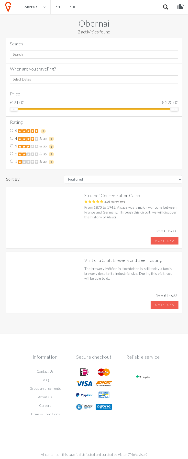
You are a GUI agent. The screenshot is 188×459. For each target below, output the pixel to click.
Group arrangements (45, 388)
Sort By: (13, 179)
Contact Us (45, 371)
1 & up (32, 161)
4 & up (32, 138)
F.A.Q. (45, 380)
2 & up (32, 154)
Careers (45, 405)
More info (164, 240)
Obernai (94, 23)
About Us (45, 397)
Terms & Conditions (45, 414)
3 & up (32, 146)
